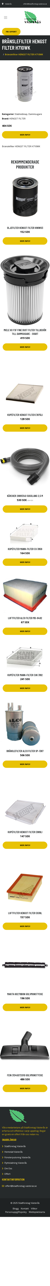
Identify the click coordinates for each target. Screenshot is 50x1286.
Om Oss (8, 1168)
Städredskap (21, 114)
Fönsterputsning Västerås (17, 1157)
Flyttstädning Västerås (15, 1162)
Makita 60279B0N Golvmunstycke (25, 994)
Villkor (34, 1208)
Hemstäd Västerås (13, 1151)
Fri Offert (11, 31)
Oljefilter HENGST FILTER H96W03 (25, 227)
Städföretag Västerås (15, 1146)
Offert (7, 1173)
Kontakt (25, 1208)
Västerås (8, 4)
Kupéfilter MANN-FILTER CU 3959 (25, 549)
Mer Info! (25, 134)
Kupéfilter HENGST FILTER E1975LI (25, 414)
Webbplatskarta (37, 1212)
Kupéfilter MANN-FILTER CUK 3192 (25, 675)
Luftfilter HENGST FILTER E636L (25, 913)
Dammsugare (35, 114)
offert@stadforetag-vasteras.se (35, 4)
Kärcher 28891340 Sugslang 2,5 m (25, 495)
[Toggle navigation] (5, 17)
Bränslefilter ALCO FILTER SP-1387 (25, 751)
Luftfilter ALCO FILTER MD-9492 (25, 618)
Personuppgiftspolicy (16, 1212)
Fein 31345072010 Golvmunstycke (25, 1075)
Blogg (16, 1208)
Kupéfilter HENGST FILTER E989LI (25, 832)
